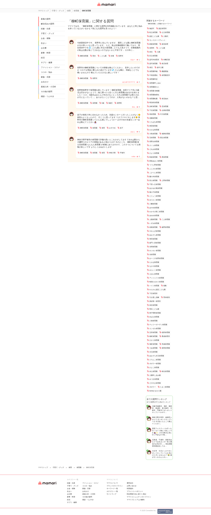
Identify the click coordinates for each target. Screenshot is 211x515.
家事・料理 (45, 53)
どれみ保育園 (154, 149)
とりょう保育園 (155, 196)
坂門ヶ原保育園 (155, 243)
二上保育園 (166, 219)
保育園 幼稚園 (154, 91)
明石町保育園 (154, 102)
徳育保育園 (166, 348)
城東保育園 (166, 134)
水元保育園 (153, 352)
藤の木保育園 (154, 176)
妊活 (43, 58)
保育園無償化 (154, 95)
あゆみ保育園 (154, 215)
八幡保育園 (153, 204)
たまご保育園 (165, 387)
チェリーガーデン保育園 (158, 325)
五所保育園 (153, 332)
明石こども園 (154, 309)
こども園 (162, 48)
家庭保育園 (153, 44)
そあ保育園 (153, 348)
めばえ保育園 (154, 317)
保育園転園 (153, 99)
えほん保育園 (154, 274)
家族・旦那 (45, 77)
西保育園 (165, 157)
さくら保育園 (154, 145)
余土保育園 (153, 371)
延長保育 (165, 44)
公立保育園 (166, 32)
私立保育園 (153, 32)
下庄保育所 (153, 293)
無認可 (151, 28)
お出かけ (44, 82)
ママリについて (112, 483)
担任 (151, 52)
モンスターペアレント (157, 40)
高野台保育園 (154, 141)
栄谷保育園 (153, 305)
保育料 (151, 48)
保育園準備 (153, 71)
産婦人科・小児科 (48, 87)
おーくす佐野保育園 (156, 258)
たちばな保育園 (155, 122)
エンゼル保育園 (155, 328)
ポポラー (152, 387)
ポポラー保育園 (155, 364)
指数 (165, 286)
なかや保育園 (154, 266)
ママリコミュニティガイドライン (139, 497)
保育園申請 (153, 79)
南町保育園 (153, 336)
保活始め (165, 99)
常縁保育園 (166, 344)
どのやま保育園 (155, 383)
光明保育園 (153, 247)
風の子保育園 (154, 192)
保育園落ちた (154, 87)
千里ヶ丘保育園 (155, 184)
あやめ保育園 (154, 208)
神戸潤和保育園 (155, 313)
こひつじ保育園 (155, 173)
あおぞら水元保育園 (156, 356)
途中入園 (160, 67)
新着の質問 (45, 19)
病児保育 (165, 63)
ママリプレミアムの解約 (136, 500)
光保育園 (152, 254)
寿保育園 (152, 114)
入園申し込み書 (155, 375)
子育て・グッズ (47, 33)
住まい (44, 43)
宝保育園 (152, 138)
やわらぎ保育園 (155, 231)
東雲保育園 (153, 126)
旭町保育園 (153, 344)
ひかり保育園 (154, 340)
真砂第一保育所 (155, 301)
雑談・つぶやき (47, 96)
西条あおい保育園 (155, 161)
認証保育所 (163, 28)
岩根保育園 (153, 227)
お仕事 (44, 48)
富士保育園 (153, 180)
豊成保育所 (166, 336)
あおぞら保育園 (155, 235)
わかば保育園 (154, 130)
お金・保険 (45, 38)
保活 (151, 67)
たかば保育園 (154, 262)
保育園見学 (166, 75)
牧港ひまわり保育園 (156, 282)
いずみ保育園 (154, 223)
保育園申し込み (155, 83)
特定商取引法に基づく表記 (136, 494)
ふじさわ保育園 (155, 169)
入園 (158, 52)
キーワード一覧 (112, 488)
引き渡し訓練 (154, 297)
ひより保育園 (154, 153)
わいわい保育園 (155, 251)
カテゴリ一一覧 (112, 491)
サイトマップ (111, 494)
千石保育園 (153, 110)
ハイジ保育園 (154, 286)
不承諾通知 (153, 75)
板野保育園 (166, 227)
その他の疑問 (46, 91)
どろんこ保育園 (155, 360)
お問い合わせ (131, 486)
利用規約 (130, 488)
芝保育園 (165, 106)
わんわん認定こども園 (157, 289)
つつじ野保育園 (155, 165)
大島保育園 (153, 134)
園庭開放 (165, 71)
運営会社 (130, 483)
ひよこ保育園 (154, 367)
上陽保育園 (153, 219)
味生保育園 (166, 371)
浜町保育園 (153, 106)
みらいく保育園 (155, 270)
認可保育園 (153, 63)
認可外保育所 (154, 60)
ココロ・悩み (46, 72)
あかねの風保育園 (155, 188)
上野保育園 (166, 180)
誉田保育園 (153, 239)
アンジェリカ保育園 (156, 278)
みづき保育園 (154, 379)
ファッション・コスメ (50, 67)
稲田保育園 (166, 332)
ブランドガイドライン (115, 486)
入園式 (165, 36)
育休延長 (166, 297)
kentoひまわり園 (155, 391)
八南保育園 (153, 321)
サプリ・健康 (46, 62)
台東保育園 (166, 110)
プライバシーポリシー (135, 491)
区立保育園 (153, 56)
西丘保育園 (164, 138)
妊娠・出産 (45, 29)
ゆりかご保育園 (155, 200)
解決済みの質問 (47, 24)
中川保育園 (164, 114)
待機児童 (166, 60)
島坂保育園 (153, 157)
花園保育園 (153, 118)
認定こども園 (154, 36)
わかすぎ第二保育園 (156, 212)
